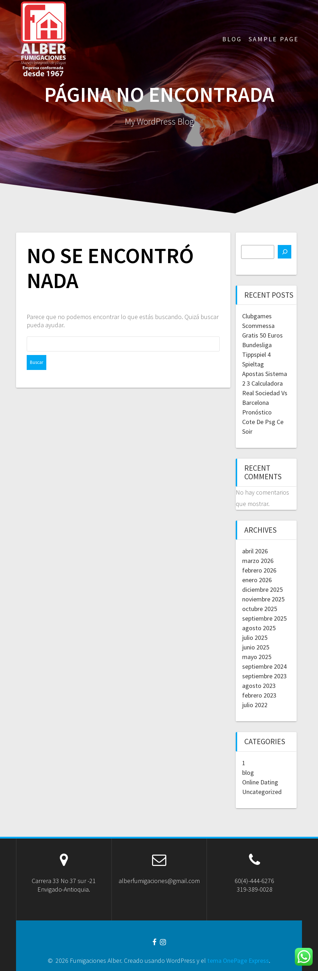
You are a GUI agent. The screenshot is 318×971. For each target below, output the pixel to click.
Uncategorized (262, 792)
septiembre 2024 (264, 666)
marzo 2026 (257, 561)
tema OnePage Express (238, 960)
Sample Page (274, 39)
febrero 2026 (259, 570)
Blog (232, 39)
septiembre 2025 (264, 618)
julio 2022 (254, 705)
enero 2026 (257, 580)
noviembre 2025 (263, 599)
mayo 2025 (256, 657)
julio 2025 (254, 637)
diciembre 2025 (262, 589)
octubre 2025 (259, 609)
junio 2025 (255, 647)
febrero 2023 (259, 695)
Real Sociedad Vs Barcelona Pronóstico (264, 402)
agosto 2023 (259, 686)
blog (248, 772)
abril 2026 (255, 551)
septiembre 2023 (264, 676)
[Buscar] (284, 252)
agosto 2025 (259, 628)
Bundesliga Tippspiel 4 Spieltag (257, 354)
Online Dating (260, 782)
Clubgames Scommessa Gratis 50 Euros (262, 325)
